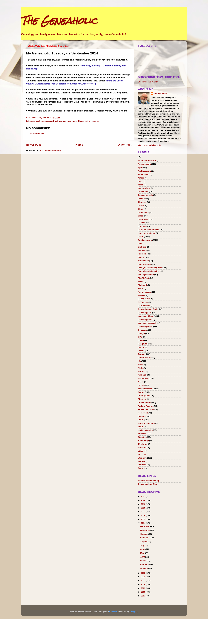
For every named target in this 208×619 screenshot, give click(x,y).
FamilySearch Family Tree (150, 268)
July (142, 545)
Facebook (142, 254)
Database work (60, 121)
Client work (143, 219)
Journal (141, 354)
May (142, 553)
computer (142, 226)
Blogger (133, 612)
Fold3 (140, 288)
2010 (143, 584)
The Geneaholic (59, 21)
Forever (141, 295)
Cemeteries (143, 191)
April (142, 557)
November (145, 530)
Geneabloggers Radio (148, 309)
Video (140, 451)
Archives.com (144, 171)
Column (141, 223)
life (139, 361)
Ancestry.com (40, 121)
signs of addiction (146, 423)
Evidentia (142, 250)
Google (141, 333)
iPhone (141, 351)
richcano (113, 612)
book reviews (144, 188)
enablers (142, 247)
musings (142, 375)
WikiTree (142, 465)
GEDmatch (143, 302)
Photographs (144, 396)
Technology (143, 440)
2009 (143, 588)
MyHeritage (143, 378)
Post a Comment (37, 133)
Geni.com (142, 330)
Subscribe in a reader (148, 82)
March (143, 560)
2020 (143, 500)
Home (79, 144)
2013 (143, 573)
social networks (145, 430)
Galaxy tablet (144, 299)
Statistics (142, 437)
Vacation (142, 447)
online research (91, 121)
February (144, 564)
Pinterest (142, 399)
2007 (143, 596)
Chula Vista (143, 212)
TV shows (142, 444)
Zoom (140, 468)
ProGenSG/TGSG (146, 409)
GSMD (141, 340)
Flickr (140, 281)
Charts (141, 205)
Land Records (144, 357)
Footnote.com (144, 292)
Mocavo (141, 371)
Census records (145, 195)
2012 (143, 577)
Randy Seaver (160, 94)
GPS (140, 337)
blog (140, 181)
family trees (143, 261)
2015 (143, 519)
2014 (143, 523)
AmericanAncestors (147, 160)
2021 (143, 496)
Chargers (142, 202)
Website (141, 461)
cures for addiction (147, 233)
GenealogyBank (145, 326)
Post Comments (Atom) (50, 150)
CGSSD (141, 198)
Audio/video (143, 174)
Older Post (124, 144)
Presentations (144, 402)
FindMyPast (143, 278)
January (144, 568)
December (145, 526)
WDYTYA (142, 454)
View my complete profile (149, 145)
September (145, 538)
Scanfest (142, 416)
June (142, 549)
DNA (140, 243)
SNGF (140, 427)
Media (140, 368)
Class (140, 216)
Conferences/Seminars (148, 230)
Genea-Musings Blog (147, 484)
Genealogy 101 (145, 313)
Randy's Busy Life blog (148, 480)
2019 (143, 504)
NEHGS (141, 385)
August (143, 542)
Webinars (142, 458)
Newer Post (33, 144)
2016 (143, 515)
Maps (140, 364)
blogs (140, 185)
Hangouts (142, 344)
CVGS (140, 237)
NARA (141, 382)
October (144, 534)
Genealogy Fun (145, 319)
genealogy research (147, 323)
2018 (143, 508)
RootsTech (143, 413)
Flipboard (142, 285)
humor (141, 347)
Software (142, 434)
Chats (140, 209)
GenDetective (144, 306)
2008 (143, 592)
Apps (49, 121)
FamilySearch (144, 264)
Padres (141, 392)
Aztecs (141, 178)
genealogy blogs (75, 121)
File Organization (146, 275)
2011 (143, 580)
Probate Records (146, 406)
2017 (143, 512)
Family (141, 257)
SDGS (140, 420)
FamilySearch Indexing (148, 271)
